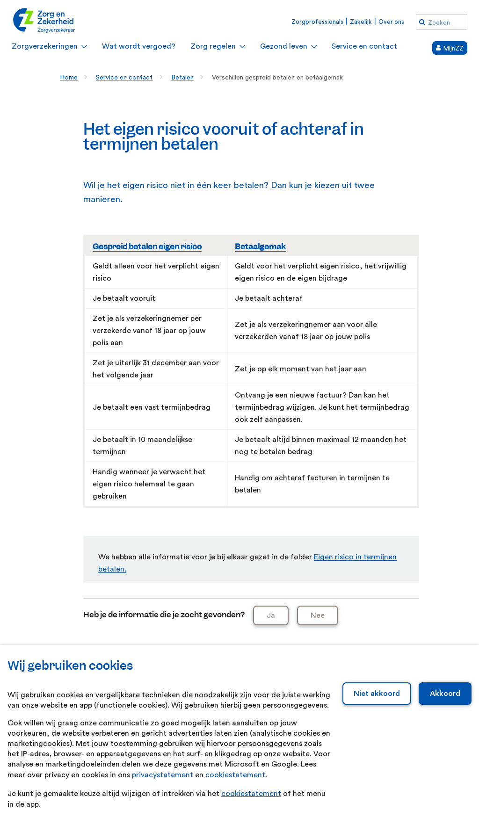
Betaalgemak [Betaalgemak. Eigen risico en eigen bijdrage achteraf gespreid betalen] (260, 246)
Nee (318, 615)
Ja (271, 615)
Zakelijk (361, 22)
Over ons (391, 22)
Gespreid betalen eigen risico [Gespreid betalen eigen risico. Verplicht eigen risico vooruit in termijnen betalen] (147, 246)
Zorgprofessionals (317, 22)
